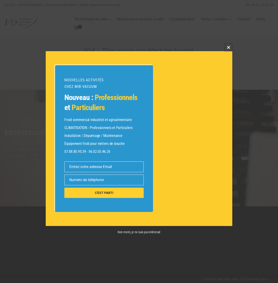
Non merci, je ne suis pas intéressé (139, 232)
